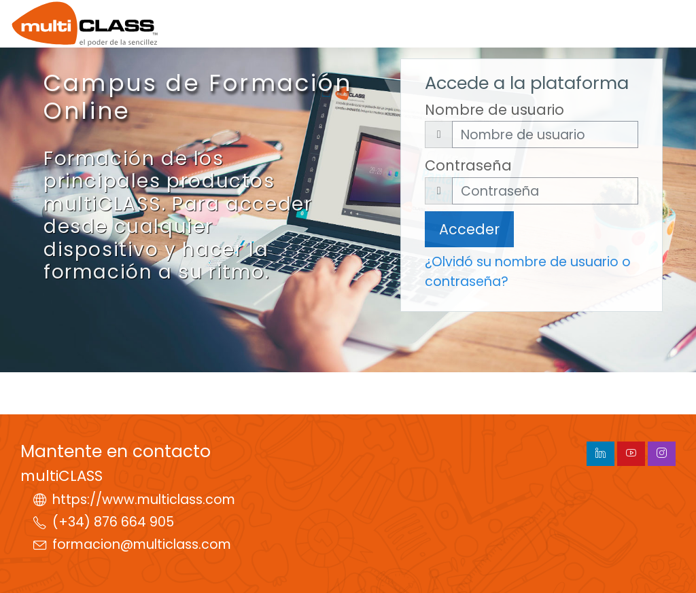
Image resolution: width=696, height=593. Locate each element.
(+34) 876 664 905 (113, 522)
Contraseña (468, 165)
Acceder (469, 229)
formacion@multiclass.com (141, 544)
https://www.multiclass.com (143, 499)
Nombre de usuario (494, 110)
